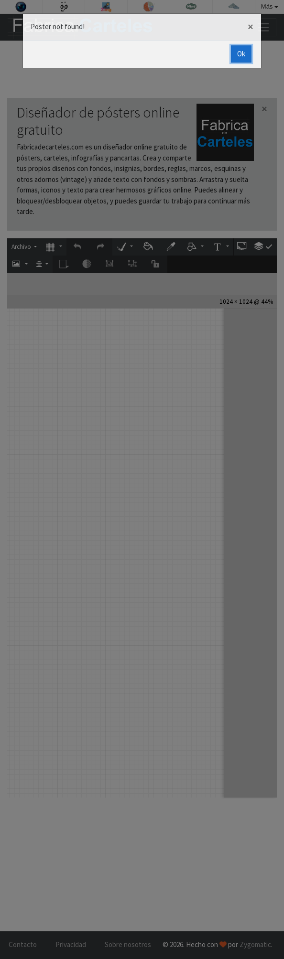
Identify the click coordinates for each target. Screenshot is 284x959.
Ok (241, 53)
